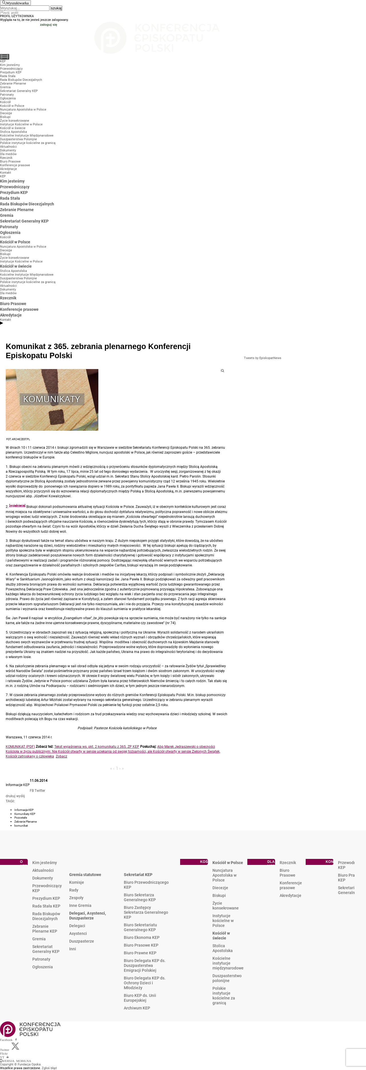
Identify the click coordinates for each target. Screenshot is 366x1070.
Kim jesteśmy (44, 862)
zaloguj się (48, 24)
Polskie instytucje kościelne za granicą (223, 995)
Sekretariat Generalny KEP (45, 949)
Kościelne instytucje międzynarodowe (228, 963)
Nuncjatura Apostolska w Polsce (224, 875)
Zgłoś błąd (49, 1068)
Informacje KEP (23, 809)
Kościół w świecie (221, 935)
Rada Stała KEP (46, 906)
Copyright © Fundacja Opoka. (20, 1064)
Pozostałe (20, 817)
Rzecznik (288, 862)
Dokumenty (42, 878)
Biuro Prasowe (287, 872)
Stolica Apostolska (222, 948)
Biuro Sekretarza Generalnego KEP (140, 897)
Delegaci (77, 925)
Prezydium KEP (46, 898)
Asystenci (78, 933)
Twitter (40, 791)
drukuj (10, 796)
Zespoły (76, 897)
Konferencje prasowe (291, 885)
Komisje (76, 882)
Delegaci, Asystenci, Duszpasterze (87, 915)
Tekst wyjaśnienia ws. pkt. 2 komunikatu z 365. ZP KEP (96, 747)
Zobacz (61, 756)
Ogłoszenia (42, 967)
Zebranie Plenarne (25, 821)
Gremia (39, 939)
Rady (73, 890)
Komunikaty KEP (24, 813)
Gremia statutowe (85, 874)
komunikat (21, 825)
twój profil (11, 12)
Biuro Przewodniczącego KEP (146, 884)
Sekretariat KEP (138, 874)
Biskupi (219, 895)
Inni (72, 949)
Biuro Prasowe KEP (141, 945)
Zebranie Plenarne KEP (44, 928)
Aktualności (43, 870)
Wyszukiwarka (17, 3)
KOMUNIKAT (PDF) (20, 747)
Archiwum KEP (137, 1008)
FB (32, 791)
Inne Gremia (80, 905)
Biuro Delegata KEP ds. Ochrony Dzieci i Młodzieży (145, 983)
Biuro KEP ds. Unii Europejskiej (140, 998)
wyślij (20, 796)
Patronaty (41, 959)
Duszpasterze (81, 941)
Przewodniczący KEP (47, 888)
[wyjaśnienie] (17, 505)
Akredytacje (290, 895)
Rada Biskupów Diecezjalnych (46, 916)
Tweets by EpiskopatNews (262, 358)
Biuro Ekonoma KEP (142, 937)
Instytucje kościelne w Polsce (223, 920)
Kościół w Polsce (227, 862)
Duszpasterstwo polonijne (227, 978)
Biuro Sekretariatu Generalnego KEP (140, 927)
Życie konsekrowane (225, 905)
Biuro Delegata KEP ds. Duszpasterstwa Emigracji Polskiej (145, 965)
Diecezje (220, 887)
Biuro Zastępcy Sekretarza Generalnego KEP (146, 912)
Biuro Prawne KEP (140, 953)
